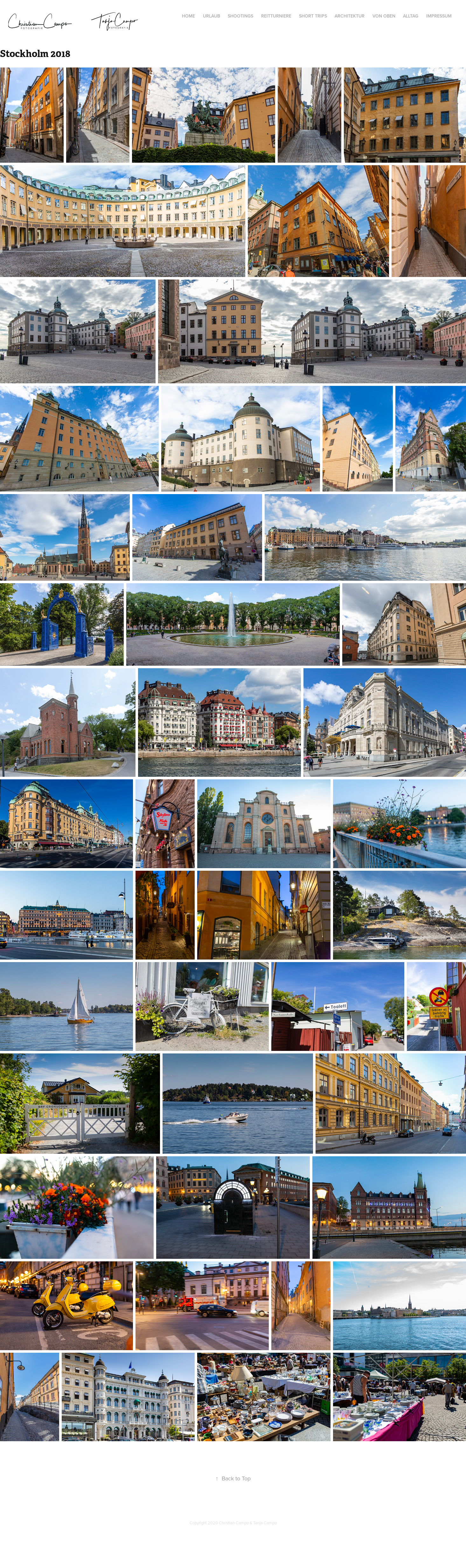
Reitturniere (276, 16)
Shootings (240, 16)
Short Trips (313, 16)
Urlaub (211, 16)
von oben (383, 16)
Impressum (439, 16)
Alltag (410, 16)
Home (188, 16)
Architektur (350, 16)
